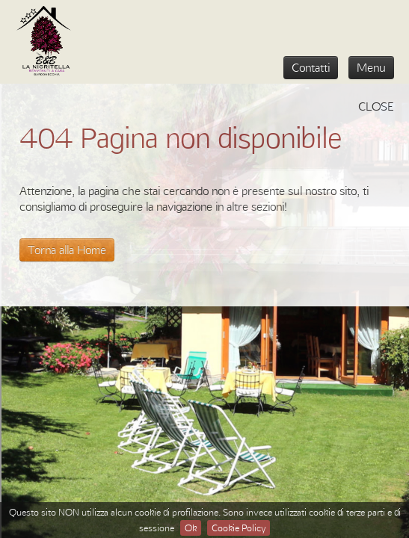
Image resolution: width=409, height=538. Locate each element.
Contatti (311, 67)
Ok (191, 528)
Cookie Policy (238, 528)
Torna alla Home (67, 249)
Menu (371, 67)
